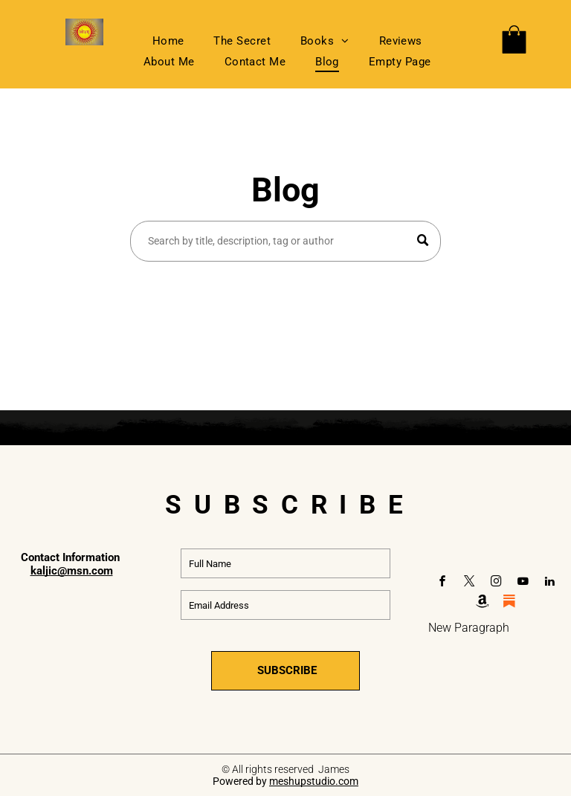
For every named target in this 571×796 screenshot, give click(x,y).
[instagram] (496, 583)
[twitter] (469, 583)
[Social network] (482, 603)
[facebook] (442, 583)
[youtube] (522, 583)
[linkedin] (549, 583)
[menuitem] (168, 40)
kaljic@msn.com (71, 570)
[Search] (285, 241)
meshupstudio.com (313, 781)
